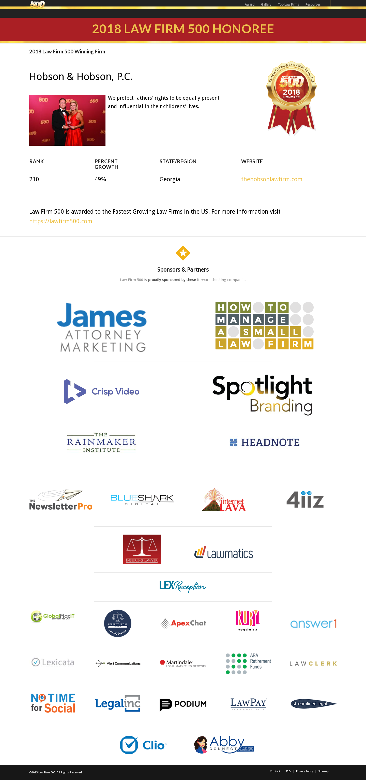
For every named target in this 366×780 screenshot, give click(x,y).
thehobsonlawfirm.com (271, 179)
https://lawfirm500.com (60, 221)
